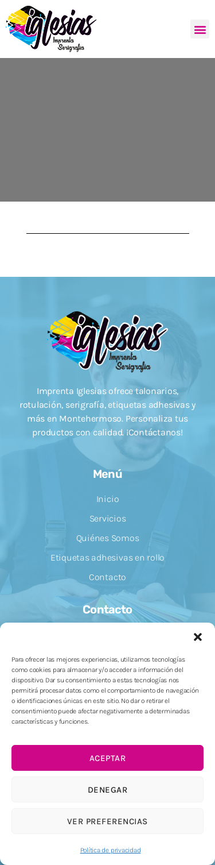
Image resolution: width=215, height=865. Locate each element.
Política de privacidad (110, 850)
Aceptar (107, 758)
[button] (198, 637)
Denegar (108, 790)
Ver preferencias (107, 821)
